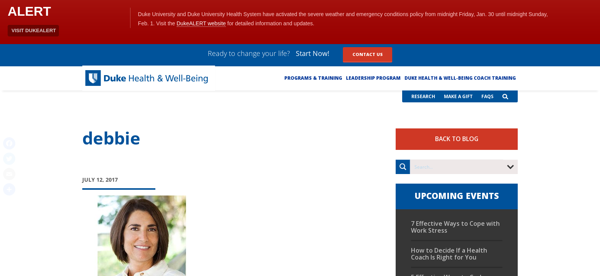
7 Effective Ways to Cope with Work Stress (455, 227)
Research (423, 96)
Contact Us (367, 54)
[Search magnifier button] (403, 166)
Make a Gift (458, 96)
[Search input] (457, 166)
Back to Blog (456, 139)
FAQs (487, 96)
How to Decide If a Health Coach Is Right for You (449, 253)
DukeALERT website (201, 23)
